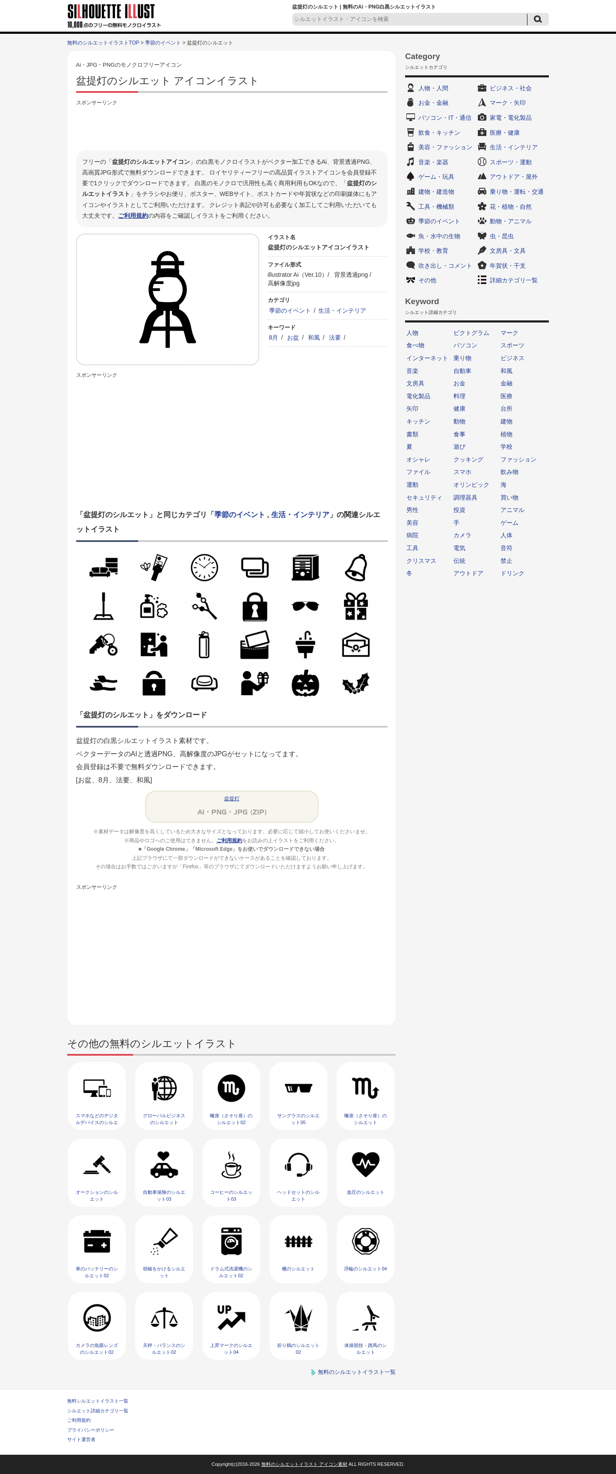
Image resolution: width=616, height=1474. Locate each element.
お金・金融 (433, 102)
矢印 (412, 408)
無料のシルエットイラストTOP (103, 43)
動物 (459, 421)
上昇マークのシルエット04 (231, 1348)
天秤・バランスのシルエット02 (164, 1348)
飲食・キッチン (439, 132)
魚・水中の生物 (439, 236)
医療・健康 (505, 132)
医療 (506, 396)
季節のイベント (163, 43)
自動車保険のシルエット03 (164, 1195)
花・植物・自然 (511, 206)
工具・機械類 (436, 206)
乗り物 (462, 358)
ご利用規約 (133, 215)
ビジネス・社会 (511, 88)
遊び (459, 446)
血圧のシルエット (366, 1192)
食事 (459, 434)
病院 (412, 535)
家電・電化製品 (511, 117)
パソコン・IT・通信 (444, 117)
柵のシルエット (298, 1268)
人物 (412, 332)
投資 (459, 509)
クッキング (468, 459)
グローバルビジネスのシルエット (164, 1119)
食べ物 (415, 345)
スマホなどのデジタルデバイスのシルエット (97, 1122)
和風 (314, 337)
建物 (506, 421)
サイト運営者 (81, 1439)
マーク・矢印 (508, 102)
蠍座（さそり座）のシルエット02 (231, 1119)
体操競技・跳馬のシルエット (365, 1348)
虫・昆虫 (502, 236)
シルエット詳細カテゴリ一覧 (97, 1410)
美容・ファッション (445, 147)
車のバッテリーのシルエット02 (97, 1272)
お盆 (293, 337)
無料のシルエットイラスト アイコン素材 (304, 1464)
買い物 (509, 497)
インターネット (427, 358)
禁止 (506, 560)
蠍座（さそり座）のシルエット (365, 1119)
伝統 (459, 560)
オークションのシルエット (97, 1195)
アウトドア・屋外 (514, 176)
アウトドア (468, 573)
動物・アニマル (511, 221)
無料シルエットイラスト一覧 (97, 1400)
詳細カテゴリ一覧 (514, 280)
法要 (335, 337)
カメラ (462, 535)
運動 (412, 484)
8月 (273, 337)
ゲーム (509, 522)
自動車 (462, 370)
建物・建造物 (436, 191)
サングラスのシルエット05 (298, 1119)
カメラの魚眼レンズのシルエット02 (97, 1348)
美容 (412, 522)
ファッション (518, 459)
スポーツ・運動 (511, 162)
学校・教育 (433, 250)
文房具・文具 (508, 250)
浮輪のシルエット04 (365, 1268)
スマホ (462, 471)
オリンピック (471, 484)
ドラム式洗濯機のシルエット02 (231, 1272)
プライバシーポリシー (90, 1430)
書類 (412, 434)
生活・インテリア (342, 310)
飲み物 (509, 471)
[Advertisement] (232, 127)
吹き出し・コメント (445, 265)
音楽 (412, 370)
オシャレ (418, 459)
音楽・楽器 (433, 162)
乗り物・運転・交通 (517, 191)
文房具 (415, 383)
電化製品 (418, 396)
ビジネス (512, 358)
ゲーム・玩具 (436, 176)
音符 (506, 548)
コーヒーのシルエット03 (231, 1195)
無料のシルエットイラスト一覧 (357, 1372)
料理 (459, 396)
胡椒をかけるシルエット (164, 1272)
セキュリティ (424, 497)
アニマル (512, 509)
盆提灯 (232, 799)
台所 (506, 408)
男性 (412, 509)
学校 (506, 446)
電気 (459, 548)
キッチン (418, 421)
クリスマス (421, 560)
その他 (427, 280)
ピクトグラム (471, 332)
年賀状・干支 (508, 265)
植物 (506, 434)
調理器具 (465, 497)
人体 (506, 535)
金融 (506, 383)
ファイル (418, 471)
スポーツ (512, 345)
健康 (459, 408)
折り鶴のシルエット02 (298, 1348)
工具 (412, 548)
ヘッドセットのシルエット (298, 1195)
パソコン (465, 345)
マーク (509, 332)
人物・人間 (433, 88)
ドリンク (512, 573)
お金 (459, 383)
